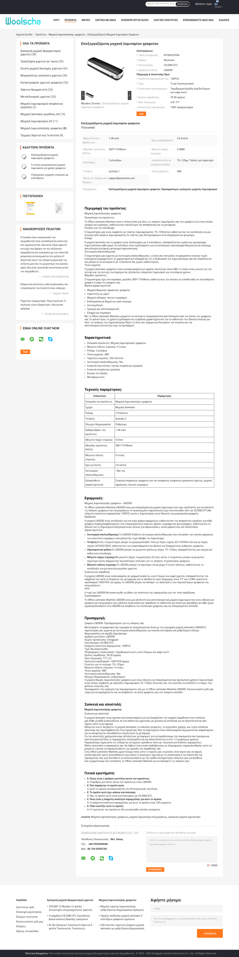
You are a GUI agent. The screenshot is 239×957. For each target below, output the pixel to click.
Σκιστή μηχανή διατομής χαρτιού (41, 68)
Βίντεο (86, 20)
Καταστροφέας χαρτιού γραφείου (41, 82)
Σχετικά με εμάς (105, 20)
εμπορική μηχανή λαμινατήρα (184, 817)
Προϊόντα (71, 20)
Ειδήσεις (224, 20)
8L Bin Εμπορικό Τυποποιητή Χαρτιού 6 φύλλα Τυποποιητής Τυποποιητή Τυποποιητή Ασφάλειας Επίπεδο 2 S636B (70, 927)
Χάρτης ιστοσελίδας (27, 931)
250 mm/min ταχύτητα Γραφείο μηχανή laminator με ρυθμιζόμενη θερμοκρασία (122, 927)
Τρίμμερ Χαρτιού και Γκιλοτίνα (39, 135)
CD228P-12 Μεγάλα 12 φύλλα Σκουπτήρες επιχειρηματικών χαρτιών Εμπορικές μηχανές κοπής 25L (70, 908)
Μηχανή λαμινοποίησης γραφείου (67, 34)
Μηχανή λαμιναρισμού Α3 (36, 121)
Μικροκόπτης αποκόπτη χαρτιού (41, 75)
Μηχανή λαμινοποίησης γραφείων (109, 817)
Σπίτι (56, 20)
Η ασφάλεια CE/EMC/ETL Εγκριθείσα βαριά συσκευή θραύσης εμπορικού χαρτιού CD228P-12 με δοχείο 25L (69, 918)
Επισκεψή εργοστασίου (135, 20)
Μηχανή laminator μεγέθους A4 (40, 114)
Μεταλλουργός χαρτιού (35, 96)
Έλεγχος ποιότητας (166, 20)
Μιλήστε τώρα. (203, 4)
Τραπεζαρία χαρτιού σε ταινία (39, 61)
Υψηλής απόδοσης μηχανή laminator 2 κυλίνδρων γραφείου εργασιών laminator (121, 918)
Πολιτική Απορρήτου (36, 953)
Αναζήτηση (182, 4)
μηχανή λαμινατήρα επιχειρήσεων (148, 817)
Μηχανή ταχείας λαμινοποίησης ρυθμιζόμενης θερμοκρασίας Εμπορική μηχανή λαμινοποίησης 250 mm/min (122, 908)
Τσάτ (141, 114)
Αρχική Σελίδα (24, 34)
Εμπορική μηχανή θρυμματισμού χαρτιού (70, 900)
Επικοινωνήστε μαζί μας (198, 20)
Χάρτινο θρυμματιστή (33, 89)
